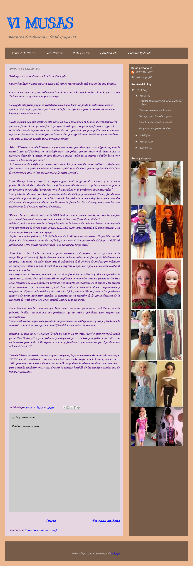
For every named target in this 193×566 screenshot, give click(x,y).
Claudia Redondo (139, 53)
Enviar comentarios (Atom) (40, 530)
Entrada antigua (106, 521)
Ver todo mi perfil (141, 77)
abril (143, 135)
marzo (144, 141)
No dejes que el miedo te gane (155, 116)
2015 (139, 90)
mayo (143, 95)
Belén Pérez (81, 53)
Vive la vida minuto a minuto (156, 122)
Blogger (115, 553)
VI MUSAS (40, 23)
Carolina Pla (108, 53)
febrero (144, 148)
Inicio (51, 521)
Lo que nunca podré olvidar (154, 128)
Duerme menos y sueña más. (155, 110)
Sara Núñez (54, 53)
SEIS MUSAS (143, 72)
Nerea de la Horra (23, 53)
